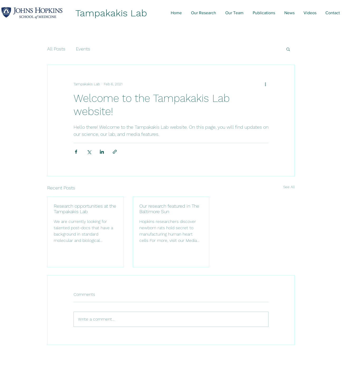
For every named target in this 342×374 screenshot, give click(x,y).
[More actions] (265, 84)
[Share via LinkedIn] (101, 151)
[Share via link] (114, 151)
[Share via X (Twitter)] (88, 151)
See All (289, 187)
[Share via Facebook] (76, 151)
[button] (288, 49)
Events (83, 49)
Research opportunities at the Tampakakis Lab (85, 208)
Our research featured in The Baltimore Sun (169, 208)
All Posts (56, 49)
